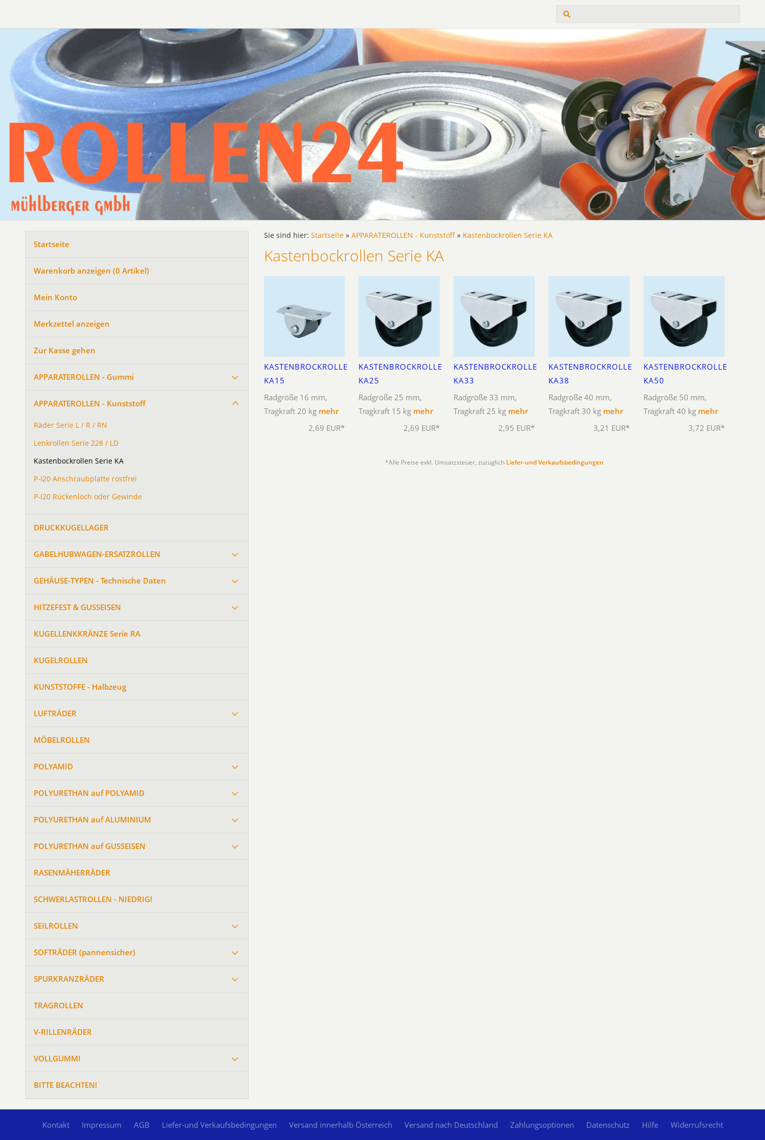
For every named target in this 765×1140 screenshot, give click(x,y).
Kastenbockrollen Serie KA (79, 461)
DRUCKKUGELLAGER (71, 527)
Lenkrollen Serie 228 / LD (76, 443)
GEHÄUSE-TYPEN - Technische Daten (100, 580)
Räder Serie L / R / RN (70, 425)
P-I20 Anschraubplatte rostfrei (85, 478)
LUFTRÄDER (55, 713)
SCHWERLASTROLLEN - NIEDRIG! (93, 899)
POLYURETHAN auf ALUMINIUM (92, 819)
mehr (329, 411)
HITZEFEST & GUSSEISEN (77, 607)
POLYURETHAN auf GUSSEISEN (90, 846)
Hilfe (650, 1125)
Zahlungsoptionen (542, 1125)
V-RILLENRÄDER (63, 1032)
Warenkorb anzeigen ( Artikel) (91, 270)
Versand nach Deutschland (451, 1125)
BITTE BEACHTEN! (65, 1085)
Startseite (51, 244)
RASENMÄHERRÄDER (72, 872)
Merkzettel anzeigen (72, 324)
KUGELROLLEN (61, 660)
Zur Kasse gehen (64, 350)
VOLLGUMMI (57, 1058)
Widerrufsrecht (697, 1125)
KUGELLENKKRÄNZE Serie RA (87, 633)
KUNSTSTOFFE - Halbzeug (80, 687)
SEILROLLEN (56, 925)
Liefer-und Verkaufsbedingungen (555, 462)
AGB (142, 1125)
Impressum (102, 1125)
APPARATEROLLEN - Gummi (84, 377)
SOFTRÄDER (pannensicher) (84, 952)
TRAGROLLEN (58, 1005)
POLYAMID (53, 766)
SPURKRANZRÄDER (69, 979)
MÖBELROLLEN (62, 740)
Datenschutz (608, 1125)
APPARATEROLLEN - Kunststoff (90, 403)
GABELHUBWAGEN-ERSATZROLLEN (97, 554)
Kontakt (55, 1125)
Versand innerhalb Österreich (340, 1125)
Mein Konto (55, 297)
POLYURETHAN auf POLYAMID (89, 793)
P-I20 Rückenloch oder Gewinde (88, 496)
